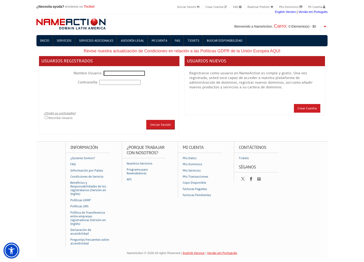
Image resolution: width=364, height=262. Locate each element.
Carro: (280, 26)
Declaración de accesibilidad (80, 232)
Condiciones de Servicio (86, 177)
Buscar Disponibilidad (225, 41)
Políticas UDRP (80, 200)
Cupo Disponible (194, 183)
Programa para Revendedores (137, 171)
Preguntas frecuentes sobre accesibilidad (89, 241)
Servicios (64, 41)
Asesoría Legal (132, 41)
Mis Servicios (192, 170)
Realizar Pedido (260, 7)
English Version (285, 12)
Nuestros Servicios (139, 163)
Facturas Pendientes (197, 195)
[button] (11, 250)
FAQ (237, 7)
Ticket (89, 6)
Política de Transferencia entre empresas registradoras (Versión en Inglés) (88, 218)
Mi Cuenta (316, 7)
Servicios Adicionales (96, 41)
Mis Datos (189, 158)
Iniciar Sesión (188, 7)
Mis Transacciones (195, 177)
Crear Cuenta (216, 7)
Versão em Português (313, 12)
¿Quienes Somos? (82, 158)
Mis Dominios (290, 7)
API (129, 179)
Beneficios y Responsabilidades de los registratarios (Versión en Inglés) (88, 188)
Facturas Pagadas (195, 189)
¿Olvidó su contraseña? (60, 113)
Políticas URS (79, 206)
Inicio (44, 41)
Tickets (193, 41)
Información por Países (86, 170)
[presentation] (79, 98)
